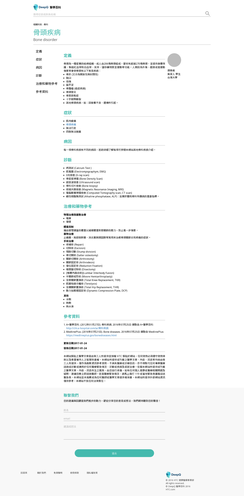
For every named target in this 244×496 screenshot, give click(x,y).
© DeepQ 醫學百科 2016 (178, 486)
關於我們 (41, 472)
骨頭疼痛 (71, 124)
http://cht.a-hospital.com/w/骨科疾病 (87, 328)
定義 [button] (39, 51)
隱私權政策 (92, 472)
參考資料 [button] (42, 92)
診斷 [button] (39, 75)
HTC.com (170, 489)
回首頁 (24, 472)
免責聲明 (58, 472)
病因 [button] (39, 67)
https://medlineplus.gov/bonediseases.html (91, 335)
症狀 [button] (39, 59)
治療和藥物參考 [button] (47, 84)
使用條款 (74, 472)
